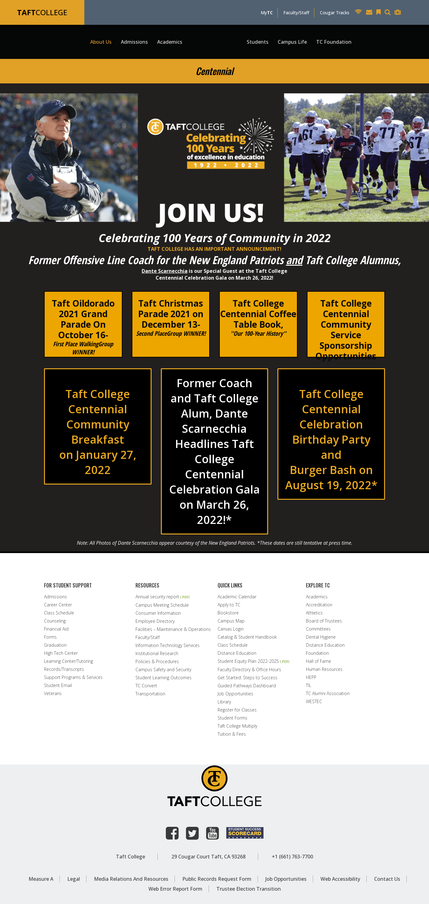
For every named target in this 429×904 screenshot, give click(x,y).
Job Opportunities (235, 693)
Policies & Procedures (157, 661)
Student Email (58, 685)
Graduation (55, 645)
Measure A (41, 878)
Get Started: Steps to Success (247, 677)
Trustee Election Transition (248, 888)
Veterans (53, 693)
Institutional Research (156, 653)
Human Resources (324, 669)
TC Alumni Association (328, 693)
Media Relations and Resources (131, 878)
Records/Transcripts (64, 669)
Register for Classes (237, 709)
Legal (73, 878)
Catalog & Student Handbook (247, 637)
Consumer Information (158, 613)
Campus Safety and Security (163, 669)
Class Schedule (59, 612)
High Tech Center (61, 653)
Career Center (58, 604)
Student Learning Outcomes (163, 677)
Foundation (317, 653)
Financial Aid (56, 629)
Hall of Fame (318, 661)
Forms (50, 637)
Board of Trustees (324, 620)
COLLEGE (42, 12)
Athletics (314, 612)
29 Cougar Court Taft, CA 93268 (208, 856)
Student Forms (232, 718)
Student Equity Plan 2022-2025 (248, 661)
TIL (308, 685)
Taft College (130, 856)
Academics (317, 596)
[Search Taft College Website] (389, 13)
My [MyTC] (267, 13)
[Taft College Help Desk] (399, 13)
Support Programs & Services (73, 677)
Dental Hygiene (321, 637)
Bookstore (228, 612)
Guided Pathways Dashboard (247, 685)
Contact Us (387, 878)
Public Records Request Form (216, 878)
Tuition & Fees (232, 734)
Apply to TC (229, 604)
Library (224, 701)
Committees (318, 629)
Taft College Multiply (237, 726)
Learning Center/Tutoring (68, 661)
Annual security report (157, 597)
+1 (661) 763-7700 (292, 856)
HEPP (311, 677)
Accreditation (319, 604)
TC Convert (146, 685)
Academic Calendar (237, 596)
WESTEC (314, 701)
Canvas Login (231, 629)
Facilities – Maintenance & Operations (173, 629)
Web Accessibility (340, 878)
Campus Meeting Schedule (162, 605)
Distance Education (237, 653)
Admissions (55, 596)
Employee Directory (155, 621)
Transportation (150, 693)
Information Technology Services (167, 645)
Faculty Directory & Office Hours (249, 669)
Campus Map (231, 620)
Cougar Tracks (334, 13)
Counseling (55, 620)
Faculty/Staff (296, 13)
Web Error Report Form (175, 888)
